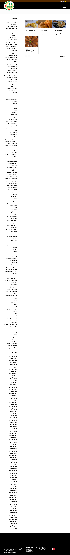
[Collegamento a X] (62, 553)
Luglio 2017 (14, 501)
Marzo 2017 (14, 508)
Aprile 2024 (14, 380)
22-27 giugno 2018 (12, 22)
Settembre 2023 (13, 393)
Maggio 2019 (13, 461)
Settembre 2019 (13, 455)
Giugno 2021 (13, 424)
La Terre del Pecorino (11, 181)
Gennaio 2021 (13, 431)
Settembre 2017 (13, 497)
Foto (16, 130)
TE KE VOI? (14, 311)
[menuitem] (64, 7)
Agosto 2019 (13, 457)
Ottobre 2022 (13, 404)
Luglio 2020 (14, 441)
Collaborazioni (13, 86)
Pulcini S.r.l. (14, 262)
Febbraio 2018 (13, 488)
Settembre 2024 (13, 373)
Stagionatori (14, 302)
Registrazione (13, 264)
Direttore (14, 110)
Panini (15, 207)
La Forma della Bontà (12, 176)
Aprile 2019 (14, 462)
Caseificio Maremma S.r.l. (11, 64)
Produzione (14, 255)
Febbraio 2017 (13, 510)
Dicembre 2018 (13, 470)
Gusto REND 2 (13, 134)
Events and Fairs (13, 119)
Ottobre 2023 (13, 391)
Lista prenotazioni (12, 189)
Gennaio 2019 (13, 468)
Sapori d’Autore (13, 286)
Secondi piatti (13, 287)
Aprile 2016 (14, 528)
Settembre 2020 (13, 439)
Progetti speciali (13, 256)
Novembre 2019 (13, 451)
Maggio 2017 (13, 505)
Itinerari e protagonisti (11, 169)
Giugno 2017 (13, 503)
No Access (14, 201)
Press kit (14, 244)
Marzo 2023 (14, 400)
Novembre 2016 (13, 516)
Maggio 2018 (13, 483)
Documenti (14, 114)
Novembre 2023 (13, 389)
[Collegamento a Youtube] (65, 553)
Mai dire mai (14, 337)
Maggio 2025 (13, 364)
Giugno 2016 (13, 525)
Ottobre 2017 (13, 495)
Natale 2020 (14, 196)
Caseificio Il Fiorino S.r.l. (11, 63)
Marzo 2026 (14, 355)
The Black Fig (13, 317)
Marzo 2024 (14, 382)
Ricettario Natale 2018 (11, 269)
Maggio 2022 (13, 411)
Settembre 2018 (13, 475)
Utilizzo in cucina (13, 326)
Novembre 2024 (13, 369)
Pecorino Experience (12, 211)
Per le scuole (13, 231)
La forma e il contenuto (11, 178)
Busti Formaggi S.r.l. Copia (10, 44)
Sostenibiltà (14, 298)
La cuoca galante (13, 174)
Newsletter (14, 200)
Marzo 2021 (14, 428)
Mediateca (14, 192)
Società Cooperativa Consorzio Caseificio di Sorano (11, 291)
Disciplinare (14, 112)
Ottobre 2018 (13, 473)
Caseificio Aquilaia (12, 55)
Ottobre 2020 (13, 437)
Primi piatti (14, 249)
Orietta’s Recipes (12, 205)
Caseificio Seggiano (12, 72)
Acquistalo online (12, 26)
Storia (15, 306)
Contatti (15, 95)
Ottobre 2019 (13, 453)
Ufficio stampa (13, 322)
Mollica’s (15, 194)
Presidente (14, 240)
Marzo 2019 (14, 464)
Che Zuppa (14, 83)
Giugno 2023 (13, 395)
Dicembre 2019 (13, 450)
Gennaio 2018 (13, 490)
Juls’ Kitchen (13, 170)
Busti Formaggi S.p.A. (11, 42)
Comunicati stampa (12, 88)
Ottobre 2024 (13, 371)
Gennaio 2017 (13, 512)
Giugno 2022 (13, 409)
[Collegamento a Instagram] (58, 553)
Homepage (14, 136)
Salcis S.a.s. (14, 284)
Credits (15, 103)
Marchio (15, 191)
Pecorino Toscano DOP (11, 220)
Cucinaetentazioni (12, 106)
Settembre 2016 (13, 519)
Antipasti (14, 35)
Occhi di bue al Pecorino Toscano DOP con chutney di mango (44, 32)
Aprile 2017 (14, 506)
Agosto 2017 (13, 499)
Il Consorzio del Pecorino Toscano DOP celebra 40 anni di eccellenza (10, 141)
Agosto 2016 (13, 521)
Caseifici (15, 52)
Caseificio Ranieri (12, 70)
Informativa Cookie (12, 161)
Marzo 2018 (14, 486)
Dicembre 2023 (13, 388)
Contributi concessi (12, 97)
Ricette (15, 275)
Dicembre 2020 (13, 433)
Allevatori (14, 33)
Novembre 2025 (13, 356)
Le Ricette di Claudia (12, 185)
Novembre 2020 (13, 435)
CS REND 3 (14, 105)
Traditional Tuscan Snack (10, 318)
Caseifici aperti (13, 53)
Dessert (15, 108)
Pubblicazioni (13, 260)
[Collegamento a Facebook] (55, 553)
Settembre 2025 (13, 360)
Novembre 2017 (13, 494)
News (15, 198)
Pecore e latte (13, 209)
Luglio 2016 (14, 523)
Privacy (15, 251)
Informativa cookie (12, 552)
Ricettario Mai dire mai (11, 267)
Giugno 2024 (13, 377)
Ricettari (15, 266)
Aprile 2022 (14, 413)
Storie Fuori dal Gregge (11, 308)
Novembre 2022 (13, 402)
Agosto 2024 (13, 375)
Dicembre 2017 (13, 492)
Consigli (15, 92)
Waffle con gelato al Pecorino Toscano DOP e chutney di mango (58, 32)
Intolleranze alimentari (11, 167)
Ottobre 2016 (13, 517)
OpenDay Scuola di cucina (10, 203)
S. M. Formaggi (13, 282)
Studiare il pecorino (12, 309)
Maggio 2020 (13, 442)
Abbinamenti (13, 24)
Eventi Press (14, 117)
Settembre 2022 (13, 406)
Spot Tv (15, 300)
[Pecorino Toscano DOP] (9, 6)
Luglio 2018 (14, 479)
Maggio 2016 (13, 526)
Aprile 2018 (14, 484)
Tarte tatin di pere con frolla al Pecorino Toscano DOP (31, 50)
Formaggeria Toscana (11, 128)
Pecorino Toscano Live (11, 229)
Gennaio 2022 (13, 419)
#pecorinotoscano (12, 21)
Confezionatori (13, 90)
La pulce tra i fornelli (12, 180)
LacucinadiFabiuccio (12, 183)
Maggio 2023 (13, 397)
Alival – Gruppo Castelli (11, 28)
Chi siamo (14, 84)
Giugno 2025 (13, 362)
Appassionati (13, 37)
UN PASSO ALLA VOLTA (10, 324)
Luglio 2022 (14, 408)
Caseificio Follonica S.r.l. (11, 57)
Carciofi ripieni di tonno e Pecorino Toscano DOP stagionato (11, 48)
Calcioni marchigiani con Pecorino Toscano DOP (31, 32)
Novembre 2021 (13, 420)
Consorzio (14, 94)
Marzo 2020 (14, 444)
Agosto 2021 (13, 422)
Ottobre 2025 (13, 358)
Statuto (15, 304)
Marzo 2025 (14, 367)
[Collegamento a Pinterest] (60, 553)
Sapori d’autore (13, 348)
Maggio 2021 (13, 426)
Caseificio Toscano (12, 81)
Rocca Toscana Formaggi (11, 280)
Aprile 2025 (14, 366)
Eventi (15, 116)
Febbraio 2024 (13, 384)
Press (15, 242)
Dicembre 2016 (13, 514)
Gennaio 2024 (13, 386)
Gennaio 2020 (13, 448)
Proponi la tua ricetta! (11, 258)
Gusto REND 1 (13, 132)
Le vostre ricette (12, 187)
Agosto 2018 (13, 477)
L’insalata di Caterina (12, 172)
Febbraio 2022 (13, 417)
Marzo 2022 (14, 415)
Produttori (14, 253)
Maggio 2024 (13, 378)
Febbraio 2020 (13, 446)
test (16, 313)
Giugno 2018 (13, 481)
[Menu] (64, 7)
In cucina (14, 152)
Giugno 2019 (13, 459)
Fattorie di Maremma (12, 127)
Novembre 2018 (13, 472)
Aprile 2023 (14, 399)
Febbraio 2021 (13, 430)
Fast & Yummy (13, 125)
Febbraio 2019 (13, 466)
